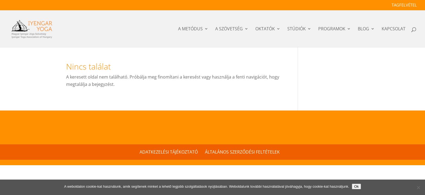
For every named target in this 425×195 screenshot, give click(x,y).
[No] (418, 187)
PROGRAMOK (331, 29)
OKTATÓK (265, 29)
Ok (356, 186)
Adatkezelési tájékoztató (169, 152)
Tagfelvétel (404, 5)
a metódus (190, 29)
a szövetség (229, 29)
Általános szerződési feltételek (242, 152)
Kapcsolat (393, 29)
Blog (363, 29)
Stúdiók (296, 29)
